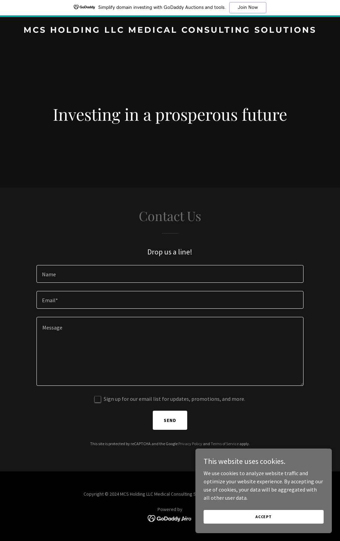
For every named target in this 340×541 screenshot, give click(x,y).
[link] (170, 30)
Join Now (248, 7)
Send (170, 420)
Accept (263, 516)
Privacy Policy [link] (190, 443)
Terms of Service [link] (225, 443)
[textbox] (170, 274)
